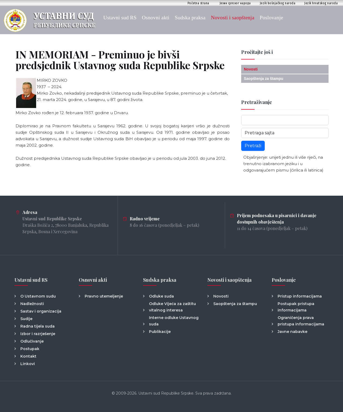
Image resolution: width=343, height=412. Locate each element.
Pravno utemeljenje (104, 296)
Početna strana (198, 3)
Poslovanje (271, 17)
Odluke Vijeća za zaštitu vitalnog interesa (172, 307)
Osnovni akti (156, 17)
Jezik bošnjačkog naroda (278, 3)
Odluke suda (161, 296)
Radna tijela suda (37, 326)
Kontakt (28, 356)
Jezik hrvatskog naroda (321, 3)
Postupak (29, 348)
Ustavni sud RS (119, 17)
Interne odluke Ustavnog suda (174, 320)
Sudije (26, 318)
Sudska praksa (190, 17)
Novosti (251, 69)
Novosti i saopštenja (232, 17)
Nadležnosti (32, 303)
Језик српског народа (235, 3)
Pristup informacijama (300, 296)
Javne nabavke (292, 331)
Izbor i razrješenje (37, 333)
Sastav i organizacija (40, 311)
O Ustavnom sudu (38, 296)
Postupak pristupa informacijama (296, 307)
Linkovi (27, 363)
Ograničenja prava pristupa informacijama (301, 320)
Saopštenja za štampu (263, 78)
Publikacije (160, 331)
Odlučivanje (32, 341)
